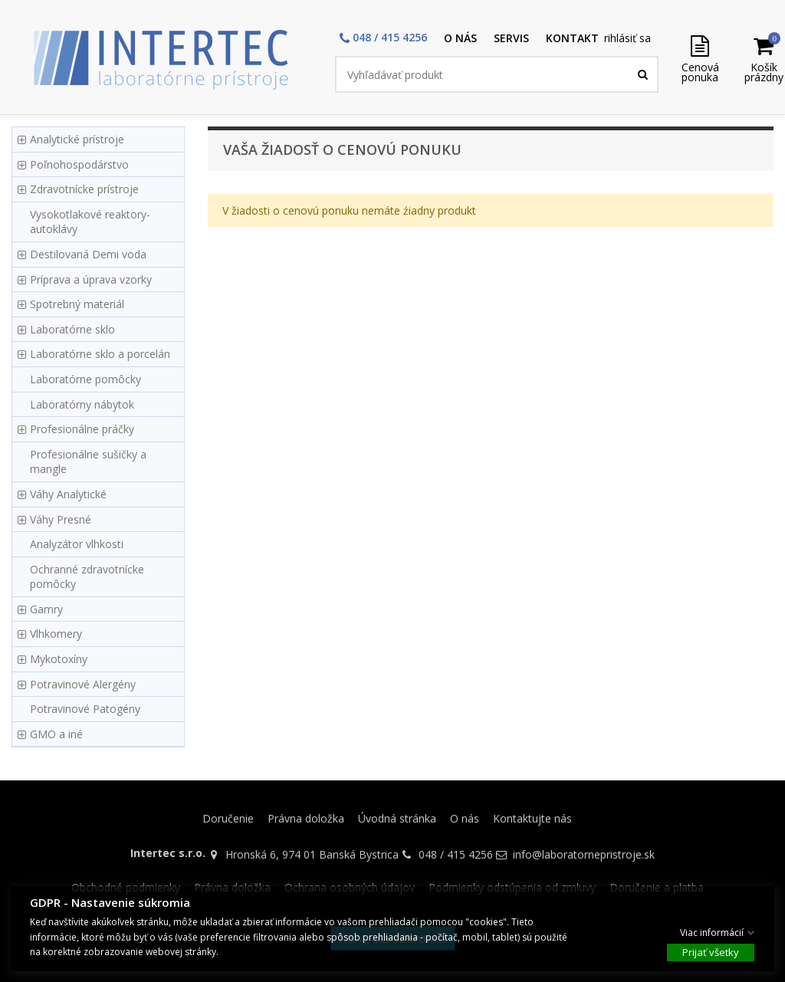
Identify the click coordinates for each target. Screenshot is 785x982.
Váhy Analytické (68, 494)
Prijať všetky (710, 952)
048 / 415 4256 (456, 854)
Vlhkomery (56, 633)
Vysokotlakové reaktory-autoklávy (90, 222)
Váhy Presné (60, 519)
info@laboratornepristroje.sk (584, 854)
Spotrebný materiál (77, 304)
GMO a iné (56, 734)
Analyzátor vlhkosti (76, 544)
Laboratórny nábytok (82, 404)
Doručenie (228, 818)
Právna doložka (306, 818)
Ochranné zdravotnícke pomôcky (87, 577)
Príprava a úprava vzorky (91, 279)
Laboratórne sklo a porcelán (100, 353)
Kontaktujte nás (532, 818)
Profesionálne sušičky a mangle (88, 462)
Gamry (46, 609)
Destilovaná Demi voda (88, 254)
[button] (383, 38)
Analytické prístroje (77, 139)
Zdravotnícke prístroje (84, 189)
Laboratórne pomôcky (85, 379)
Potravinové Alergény (83, 684)
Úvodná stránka (397, 818)
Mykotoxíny (58, 659)
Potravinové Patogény (85, 708)
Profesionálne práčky (82, 429)
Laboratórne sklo (72, 329)
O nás (464, 818)
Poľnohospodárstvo (79, 164)
